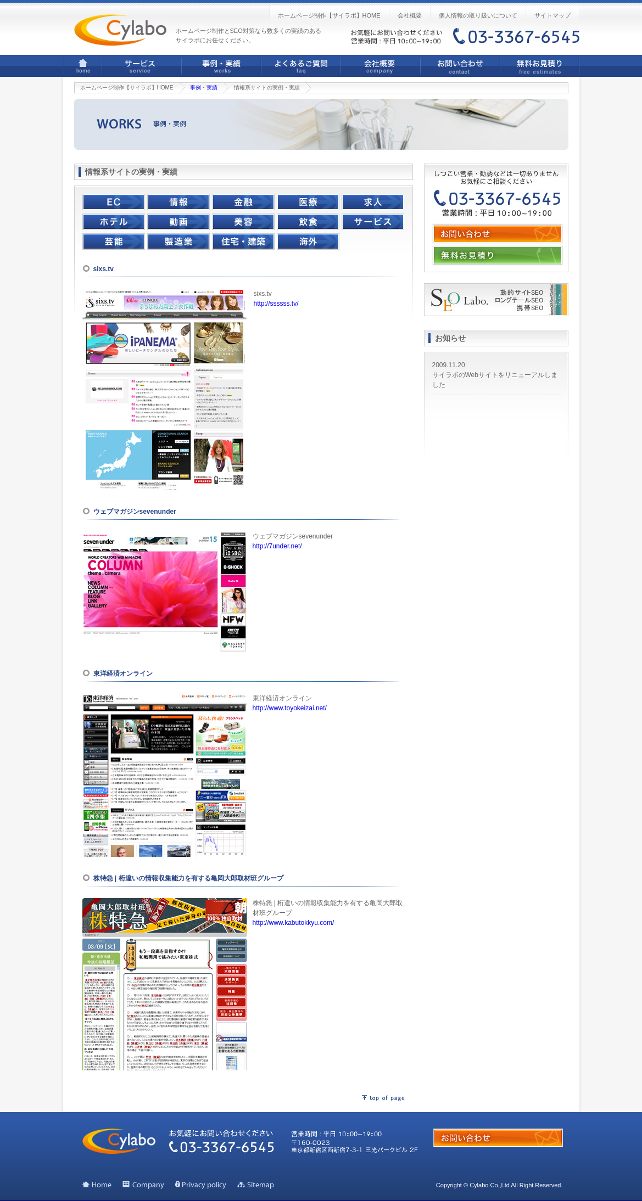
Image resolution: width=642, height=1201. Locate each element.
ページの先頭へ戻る (383, 1098)
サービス (141, 66)
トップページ (96, 1185)
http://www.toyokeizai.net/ (290, 708)
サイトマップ (552, 15)
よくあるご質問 (300, 66)
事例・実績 (221, 66)
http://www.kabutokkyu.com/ (293, 923)
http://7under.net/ (277, 546)
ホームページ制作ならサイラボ (120, 30)
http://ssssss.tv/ (276, 303)
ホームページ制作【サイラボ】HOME (329, 15)
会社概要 (410, 15)
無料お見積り (539, 66)
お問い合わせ (460, 66)
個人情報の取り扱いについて (478, 15)
